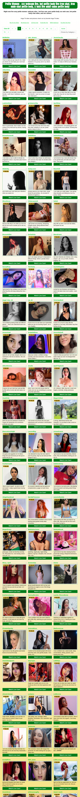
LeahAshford (6, 98)
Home (63, 28)
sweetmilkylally (59, 461)
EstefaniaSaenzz (8, 551)
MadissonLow (58, 581)
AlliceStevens (7, 340)
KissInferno (6, 732)
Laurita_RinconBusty (61, 551)
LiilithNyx (57, 611)
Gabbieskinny (58, 430)
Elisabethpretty (7, 581)
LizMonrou (57, 642)
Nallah (56, 188)
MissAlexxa (6, 188)
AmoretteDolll (58, 309)
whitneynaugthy (33, 732)
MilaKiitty (5, 158)
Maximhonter (58, 67)
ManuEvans (58, 219)
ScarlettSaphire (59, 248)
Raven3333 (32, 67)
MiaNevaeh (32, 430)
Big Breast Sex (25, 22)
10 (47, 28)
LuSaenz (31, 642)
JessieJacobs (58, 37)
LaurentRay (32, 400)
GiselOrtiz (5, 369)
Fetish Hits (38, 792)
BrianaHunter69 (7, 128)
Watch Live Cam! (14, 64)
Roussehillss (6, 219)
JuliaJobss (6, 67)
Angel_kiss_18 (7, 279)
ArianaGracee (58, 400)
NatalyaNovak (58, 490)
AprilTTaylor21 (59, 340)
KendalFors (6, 702)
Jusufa (30, 340)
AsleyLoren (32, 158)
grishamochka (33, 98)
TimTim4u (31, 248)
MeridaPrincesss (34, 461)
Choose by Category (68, 32)
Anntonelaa (32, 521)
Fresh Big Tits (44, 22)
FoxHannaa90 (7, 430)
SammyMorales (33, 551)
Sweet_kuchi (58, 732)
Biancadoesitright (8, 400)
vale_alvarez (32, 37)
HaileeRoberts (58, 128)
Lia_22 (30, 279)
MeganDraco (6, 490)
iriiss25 (56, 672)
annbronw (31, 672)
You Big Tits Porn (65, 22)
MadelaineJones (33, 490)
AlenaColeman (7, 642)
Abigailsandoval (8, 461)
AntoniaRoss (32, 581)
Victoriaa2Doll (58, 279)
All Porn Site (34, 22)
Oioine (56, 521)
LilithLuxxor (58, 702)
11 (51, 28)
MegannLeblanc (8, 672)
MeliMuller (6, 37)
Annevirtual (6, 309)
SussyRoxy (6, 248)
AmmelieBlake (33, 369)
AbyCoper (31, 611)
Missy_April (6, 521)
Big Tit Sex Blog (14, 22)
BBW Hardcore (54, 22)
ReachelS (57, 158)
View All (6, 28)
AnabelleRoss (33, 309)
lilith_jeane (32, 702)
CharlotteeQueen (8, 611)
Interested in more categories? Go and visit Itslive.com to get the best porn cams (40, 777)
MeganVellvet (58, 369)
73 (4, 32)
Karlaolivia (31, 219)
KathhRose (32, 128)
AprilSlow (57, 98)
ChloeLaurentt (33, 188)
